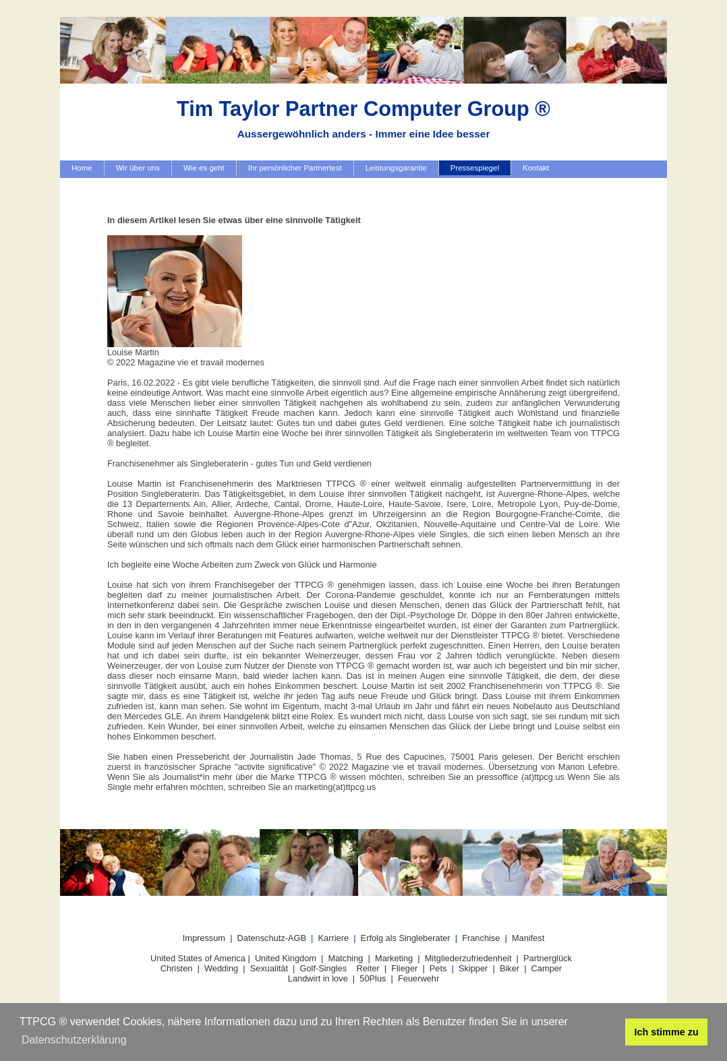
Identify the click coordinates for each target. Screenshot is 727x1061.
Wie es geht (204, 168)
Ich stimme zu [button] (667, 1032)
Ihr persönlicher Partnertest (295, 168)
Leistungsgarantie (396, 168)
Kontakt (536, 168)
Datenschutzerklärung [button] (74, 1039)
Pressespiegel (474, 168)
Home (81, 168)
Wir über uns (138, 168)
